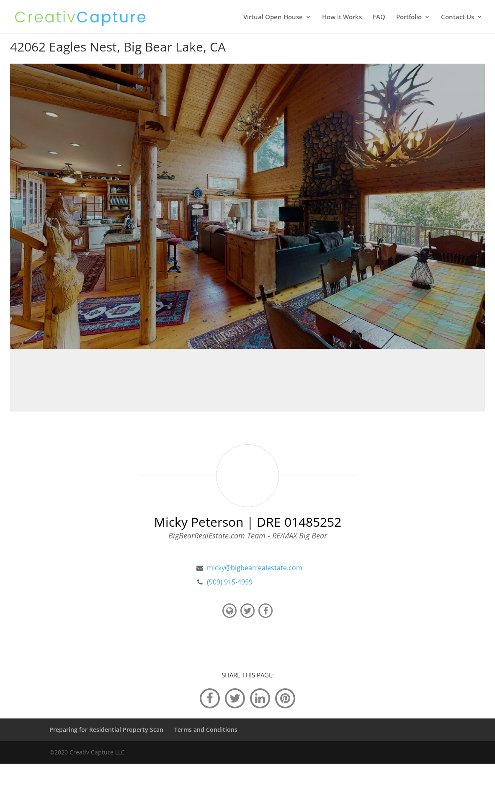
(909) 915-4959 (230, 582)
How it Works (342, 17)
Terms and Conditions (205, 730)
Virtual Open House (273, 17)
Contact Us (457, 17)
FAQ (379, 17)
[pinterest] (285, 698)
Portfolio (409, 17)
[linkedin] (260, 698)
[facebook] (210, 698)
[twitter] (235, 698)
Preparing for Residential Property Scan (106, 730)
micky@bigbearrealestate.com (254, 567)
